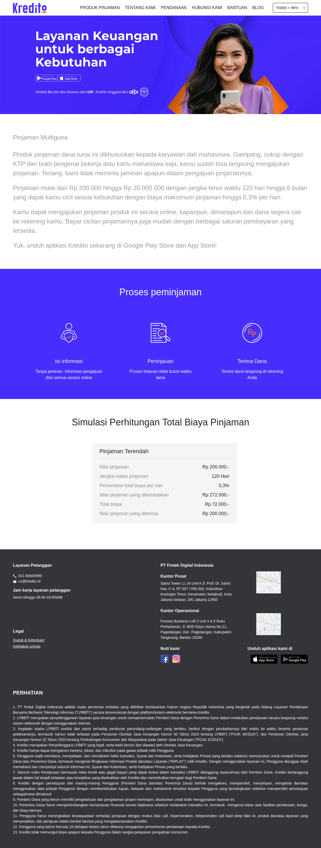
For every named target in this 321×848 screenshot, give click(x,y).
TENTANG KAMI (140, 7)
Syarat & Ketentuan (28, 640)
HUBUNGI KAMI (207, 7)
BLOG (258, 7)
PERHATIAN (28, 693)
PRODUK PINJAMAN (100, 7)
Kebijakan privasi (26, 646)
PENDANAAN (174, 7)
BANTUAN (237, 7)
